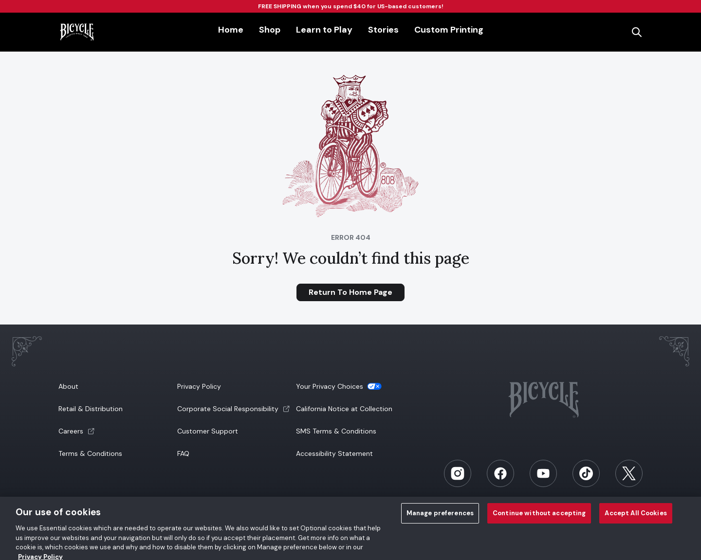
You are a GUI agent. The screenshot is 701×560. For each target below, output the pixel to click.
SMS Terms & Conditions (336, 431)
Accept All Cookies (635, 517)
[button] (116, 431)
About (68, 386)
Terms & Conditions (90, 453)
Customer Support (207, 431)
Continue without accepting (539, 517)
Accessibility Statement (334, 453)
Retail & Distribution (90, 408)
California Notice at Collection (344, 408)
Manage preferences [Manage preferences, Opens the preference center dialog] (440, 517)
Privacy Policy (199, 386)
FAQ (183, 453)
